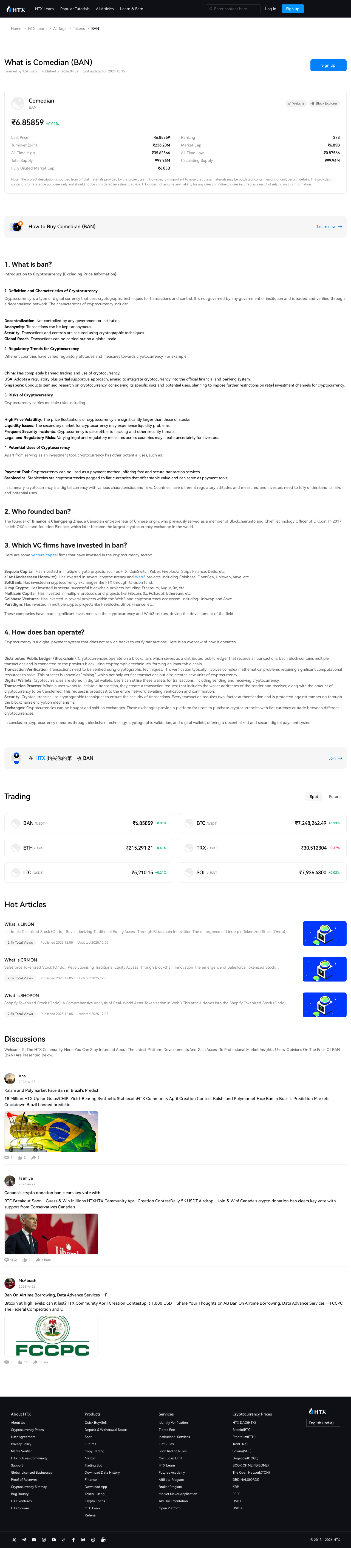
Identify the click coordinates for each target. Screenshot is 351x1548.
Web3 (140, 577)
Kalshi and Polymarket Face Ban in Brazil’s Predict (51, 1090)
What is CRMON (20, 960)
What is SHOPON (21, 995)
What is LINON (19, 924)
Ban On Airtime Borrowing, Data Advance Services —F (55, 1295)
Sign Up (328, 65)
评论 (13, 1260)
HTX (40, 758)
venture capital (44, 555)
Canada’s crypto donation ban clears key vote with (52, 1192)
